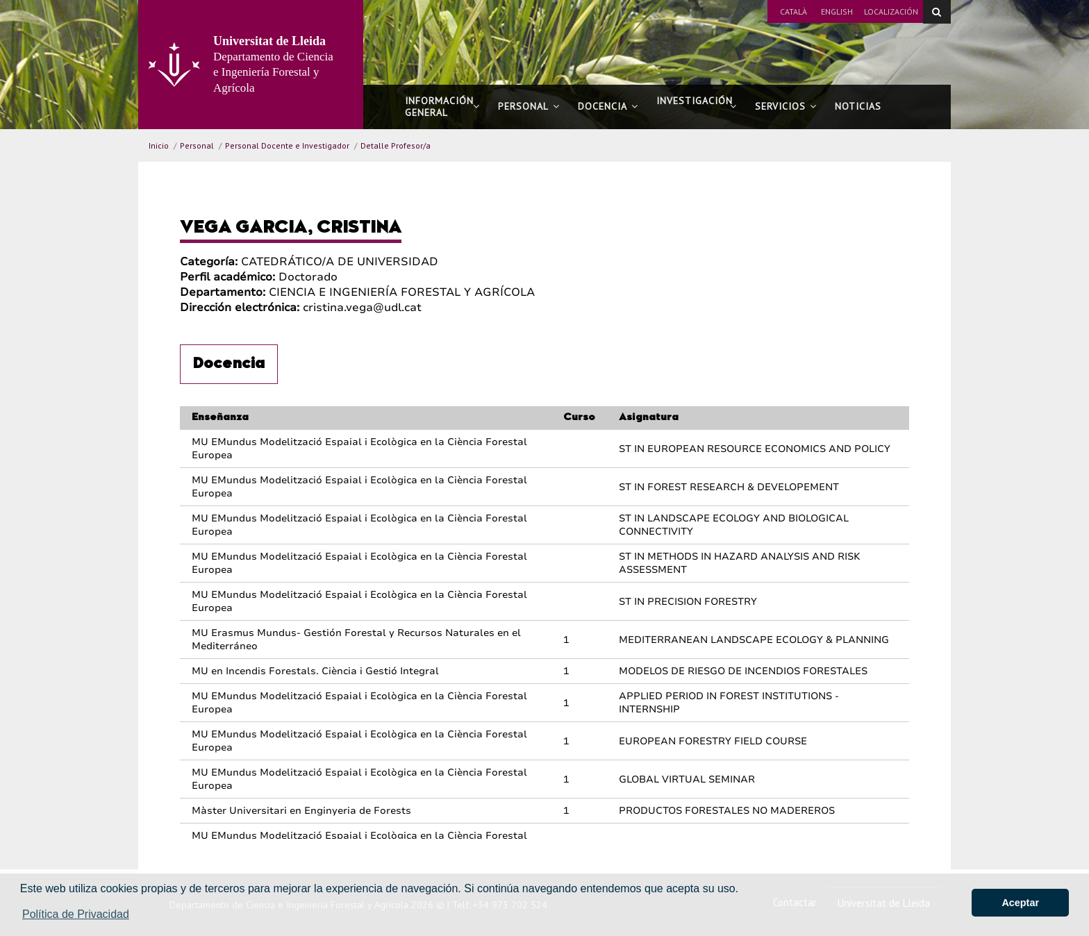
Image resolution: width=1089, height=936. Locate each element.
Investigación (696, 106)
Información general (442, 106)
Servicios (786, 106)
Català (793, 11)
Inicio (159, 145)
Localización (891, 11)
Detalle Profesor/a (395, 145)
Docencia (608, 106)
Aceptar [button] (1020, 902)
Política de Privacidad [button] (75, 914)
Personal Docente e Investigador (287, 145)
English (837, 11)
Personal (529, 106)
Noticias (858, 106)
